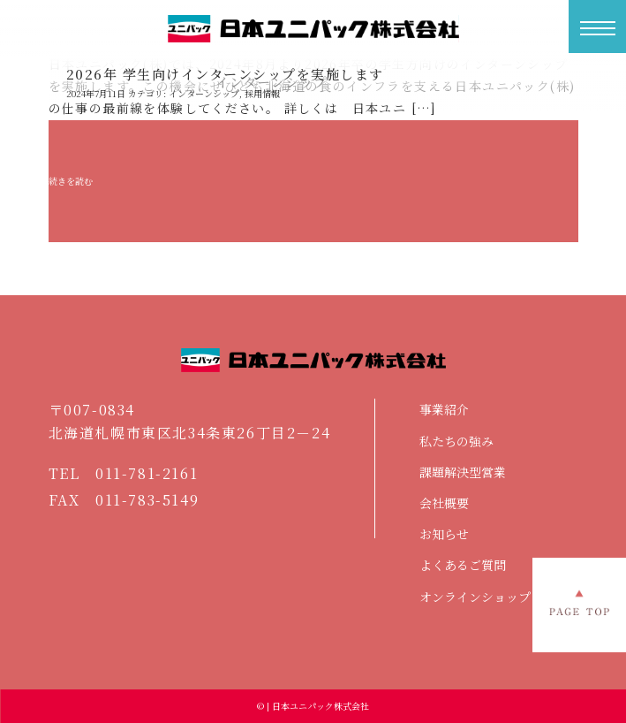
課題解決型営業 (462, 472)
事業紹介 (444, 409)
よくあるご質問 (462, 565)
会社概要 (444, 503)
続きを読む (71, 180)
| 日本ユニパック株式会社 (316, 705)
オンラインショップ (475, 596)
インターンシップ (204, 93)
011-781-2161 (146, 473)
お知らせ (444, 534)
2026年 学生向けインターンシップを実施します (225, 74)
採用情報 (262, 93)
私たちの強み (456, 441)
